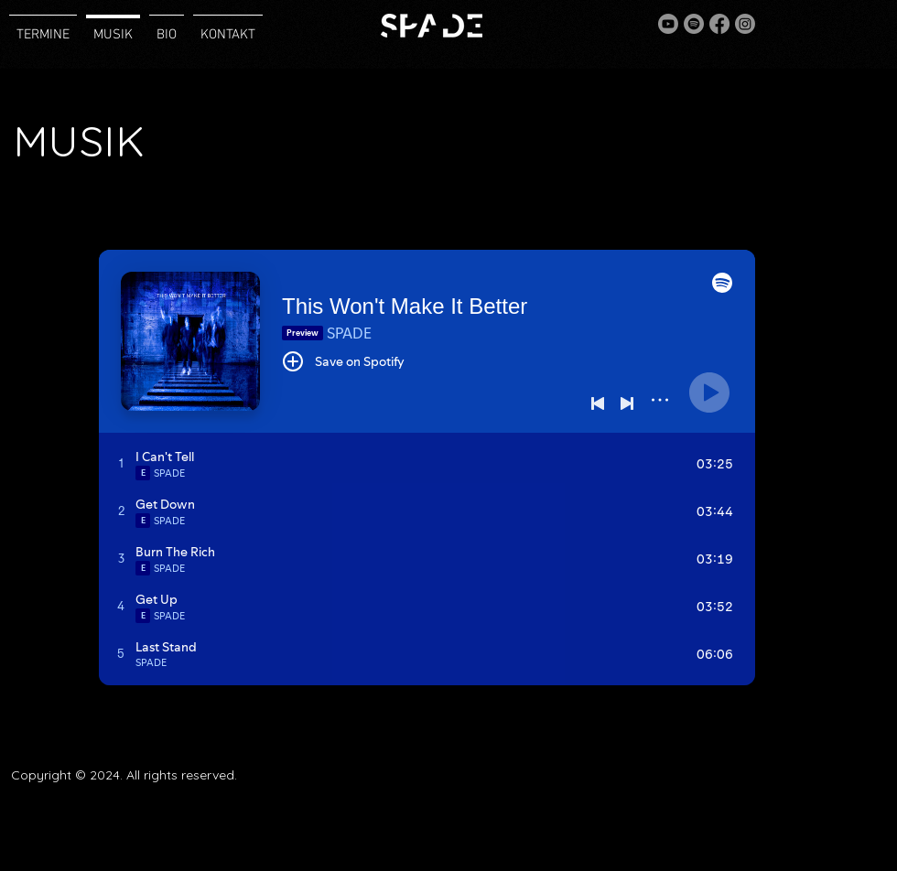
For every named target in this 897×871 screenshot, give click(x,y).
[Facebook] (719, 24)
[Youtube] (668, 24)
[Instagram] (745, 24)
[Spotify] (694, 24)
